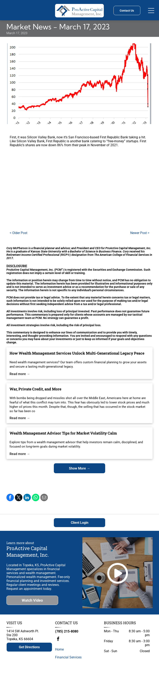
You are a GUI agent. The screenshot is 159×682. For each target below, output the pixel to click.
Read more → (20, 374)
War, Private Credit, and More (35, 388)
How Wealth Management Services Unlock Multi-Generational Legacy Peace (77, 353)
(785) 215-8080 (66, 631)
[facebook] (58, 639)
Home (59, 649)
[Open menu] (151, 10)
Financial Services (68, 657)
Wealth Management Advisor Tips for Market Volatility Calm (63, 433)
